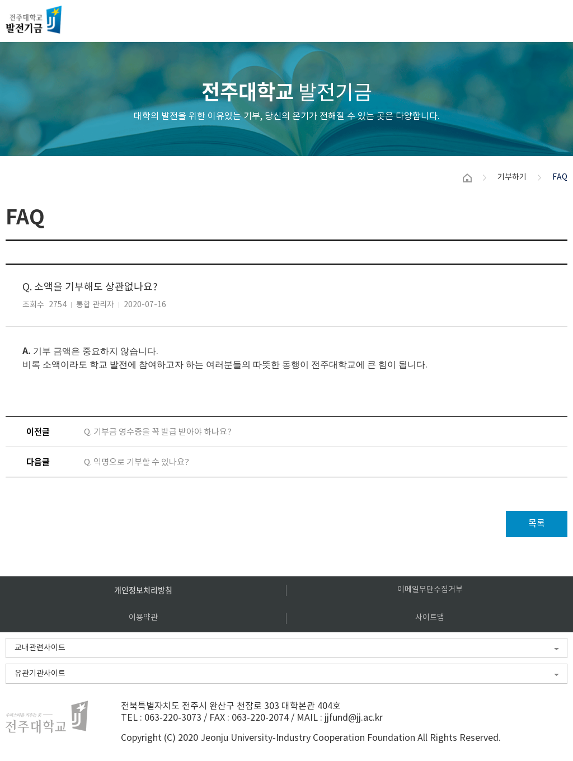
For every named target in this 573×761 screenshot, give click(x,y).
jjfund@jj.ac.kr (354, 718)
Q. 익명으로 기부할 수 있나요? (136, 462)
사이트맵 (429, 617)
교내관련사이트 (40, 647)
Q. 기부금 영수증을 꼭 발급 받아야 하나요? (158, 432)
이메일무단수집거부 (430, 589)
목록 (536, 524)
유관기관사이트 (40, 673)
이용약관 (143, 617)
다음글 (38, 461)
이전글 (38, 431)
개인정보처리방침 (143, 589)
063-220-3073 (172, 718)
